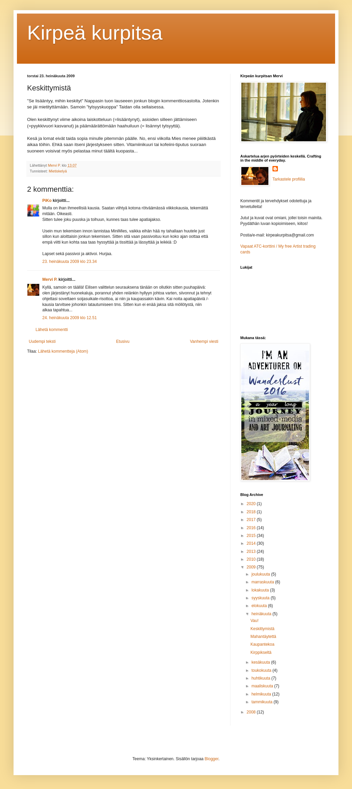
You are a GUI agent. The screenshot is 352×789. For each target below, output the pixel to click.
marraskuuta (263, 582)
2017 (252, 519)
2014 (252, 543)
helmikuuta (261, 694)
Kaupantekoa (262, 644)
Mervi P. (49, 279)
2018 (252, 512)
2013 (252, 551)
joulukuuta (261, 574)
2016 (252, 527)
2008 (252, 712)
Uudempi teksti (42, 341)
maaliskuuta (262, 686)
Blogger (212, 758)
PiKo (46, 200)
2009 (252, 567)
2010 (252, 559)
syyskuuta (261, 598)
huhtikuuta (261, 678)
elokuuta (259, 605)
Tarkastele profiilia (288, 179)
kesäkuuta (261, 662)
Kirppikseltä (260, 652)
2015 (252, 535)
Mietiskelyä (58, 171)
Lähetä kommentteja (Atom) (63, 351)
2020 (252, 503)
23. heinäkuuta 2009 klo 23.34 (69, 261)
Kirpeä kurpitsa (94, 32)
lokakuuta (260, 590)
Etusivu (122, 341)
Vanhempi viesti (204, 341)
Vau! (254, 620)
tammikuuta (262, 702)
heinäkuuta (261, 613)
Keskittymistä (262, 628)
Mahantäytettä (263, 636)
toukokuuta (261, 670)
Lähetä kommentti (52, 329)
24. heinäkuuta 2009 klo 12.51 (69, 317)
